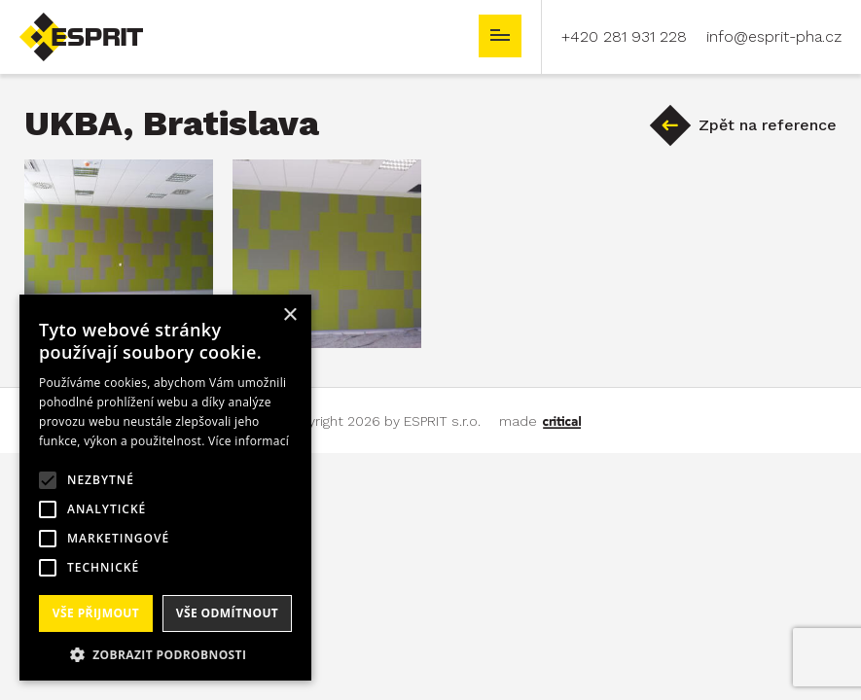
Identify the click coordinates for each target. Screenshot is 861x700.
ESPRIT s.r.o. (64, 21)
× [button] (289, 315)
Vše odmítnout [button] (227, 613)
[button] (165, 653)
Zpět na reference (768, 125)
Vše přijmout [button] (96, 613)
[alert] (165, 488)
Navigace (500, 36)
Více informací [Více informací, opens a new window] (248, 441)
